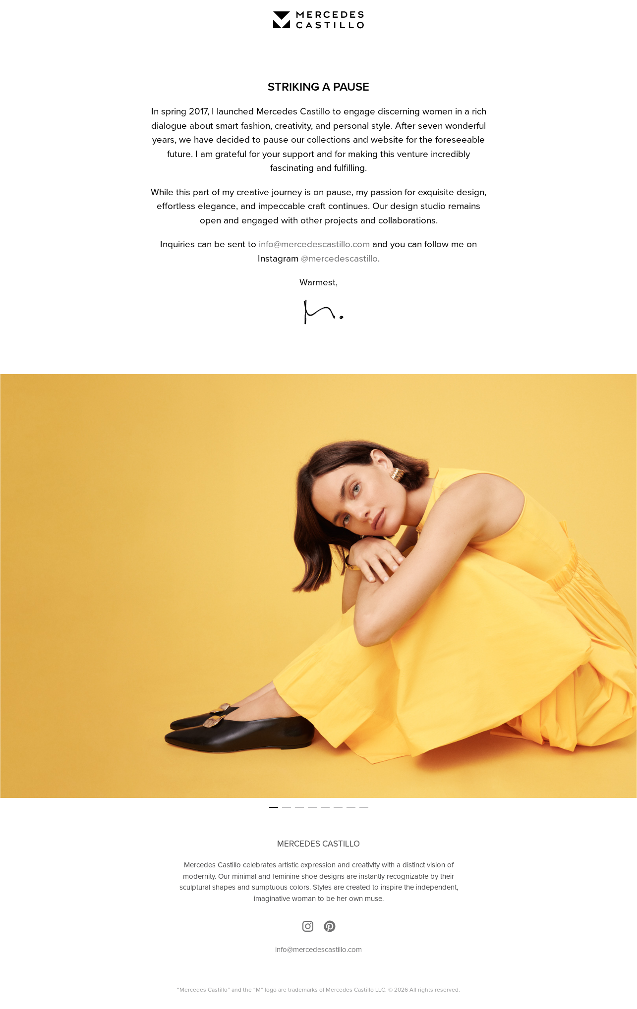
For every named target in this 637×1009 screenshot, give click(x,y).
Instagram (307, 926)
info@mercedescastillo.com (314, 244)
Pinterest (329, 926)
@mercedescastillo (339, 258)
